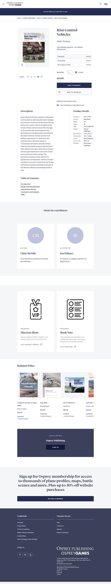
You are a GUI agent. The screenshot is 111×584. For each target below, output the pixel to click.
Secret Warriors (69, 405)
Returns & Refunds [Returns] (62, 535)
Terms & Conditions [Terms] (23, 531)
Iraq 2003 (43, 405)
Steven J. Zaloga (91, 409)
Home (19, 18)
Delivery (59, 531)
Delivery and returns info (66, 101)
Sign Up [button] (55, 450)
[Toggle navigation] (3, 4)
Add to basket (74, 85)
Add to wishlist (74, 92)
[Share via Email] (38, 76)
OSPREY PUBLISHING (29, 18)
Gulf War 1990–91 (92, 405)
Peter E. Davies (21, 411)
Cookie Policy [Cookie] (21, 538)
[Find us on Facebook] (19, 556)
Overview (20, 525)
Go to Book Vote (66, 347)
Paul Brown (66, 409)
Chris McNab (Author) (65, 47)
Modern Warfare (48, 18)
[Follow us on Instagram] (23, 556)
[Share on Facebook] (28, 76)
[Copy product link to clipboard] (41, 76)
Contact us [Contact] (60, 528)
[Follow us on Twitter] (27, 556)
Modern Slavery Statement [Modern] (25, 535)
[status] (70, 72)
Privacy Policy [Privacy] (21, 528)
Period (39, 18)
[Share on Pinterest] (34, 76)
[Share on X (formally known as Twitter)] (31, 76)
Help (58, 525)
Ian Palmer (67, 253)
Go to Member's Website (30, 344)
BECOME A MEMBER (55, 501)
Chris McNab (28, 253)
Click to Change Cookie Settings (27, 542)
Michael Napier (44, 409)
